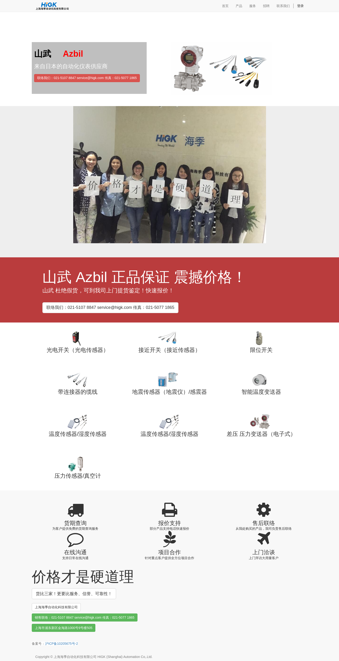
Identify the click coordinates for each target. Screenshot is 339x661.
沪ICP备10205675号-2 (61, 643)
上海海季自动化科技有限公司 (56, 607)
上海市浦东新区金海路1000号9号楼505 (63, 628)
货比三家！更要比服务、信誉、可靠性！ (74, 593)
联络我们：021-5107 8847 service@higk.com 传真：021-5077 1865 (87, 78)
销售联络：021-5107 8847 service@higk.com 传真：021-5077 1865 (84, 617)
